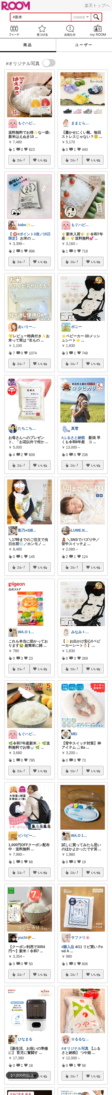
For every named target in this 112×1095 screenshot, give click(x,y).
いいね (42, 160)
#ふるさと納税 (73, 438)
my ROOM (98, 30)
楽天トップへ (97, 5)
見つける (42, 30)
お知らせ (70, 30)
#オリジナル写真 (75, 1048)
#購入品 (68, 947)
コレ (21, 160)
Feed (14, 30)
